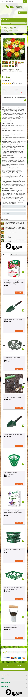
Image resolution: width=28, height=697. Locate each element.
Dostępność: (6, 92)
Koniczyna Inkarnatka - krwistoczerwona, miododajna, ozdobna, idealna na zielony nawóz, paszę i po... (14, 224)
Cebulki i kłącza (13, 27)
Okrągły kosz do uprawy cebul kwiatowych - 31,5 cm (12, 358)
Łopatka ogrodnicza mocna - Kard (13, 319)
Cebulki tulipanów (6, 28)
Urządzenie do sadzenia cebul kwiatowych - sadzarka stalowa (12, 396)
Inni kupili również (16, 255)
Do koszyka (19, 292)
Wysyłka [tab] (14, 206)
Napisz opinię (19, 83)
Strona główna (5, 27)
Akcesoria (6, 255)
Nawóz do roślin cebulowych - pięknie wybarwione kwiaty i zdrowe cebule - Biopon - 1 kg (14, 282)
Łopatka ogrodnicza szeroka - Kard (13, 434)
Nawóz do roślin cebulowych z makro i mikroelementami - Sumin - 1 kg (13, 512)
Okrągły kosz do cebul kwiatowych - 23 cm (13, 550)
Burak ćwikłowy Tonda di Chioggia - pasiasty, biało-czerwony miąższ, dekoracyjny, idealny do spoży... (15, 228)
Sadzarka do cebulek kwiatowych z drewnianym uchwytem (13, 626)
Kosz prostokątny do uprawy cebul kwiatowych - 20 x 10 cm (13, 588)
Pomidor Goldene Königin (11, 232)
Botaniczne (13, 28)
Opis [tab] (14, 104)
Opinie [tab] (14, 210)
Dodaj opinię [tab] (14, 213)
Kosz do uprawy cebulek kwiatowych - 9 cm (10, 473)
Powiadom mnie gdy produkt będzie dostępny (14, 97)
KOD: (4, 90)
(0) (13, 83)
